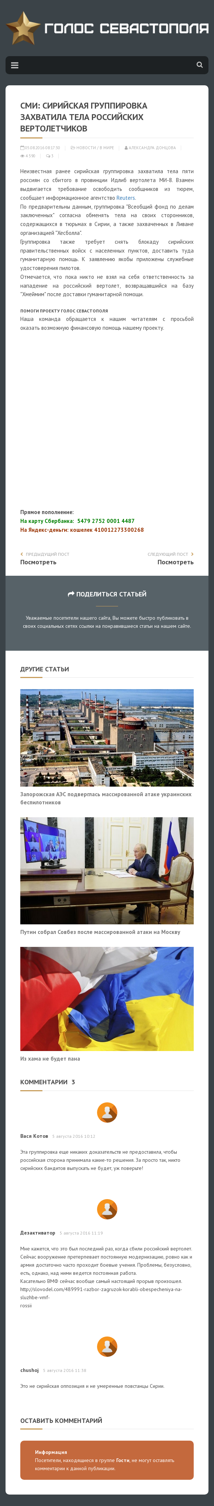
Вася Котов (34, 1136)
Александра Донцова (150, 147)
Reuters (126, 197)
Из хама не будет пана (50, 1058)
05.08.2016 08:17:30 (40, 147)
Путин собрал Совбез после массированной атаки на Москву (100, 931)
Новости (86, 147)
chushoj (29, 1370)
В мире (107, 147)
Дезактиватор (37, 1232)
